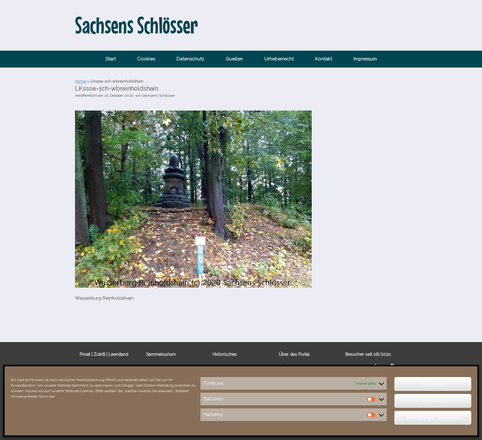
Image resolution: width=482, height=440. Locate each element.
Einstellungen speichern (433, 418)
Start (110, 59)
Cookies (146, 59)
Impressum (365, 59)
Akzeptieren (433, 384)
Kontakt (323, 59)
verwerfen (433, 401)
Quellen (234, 59)
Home (80, 81)
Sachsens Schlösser (158, 95)
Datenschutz (190, 59)
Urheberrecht (279, 59)
